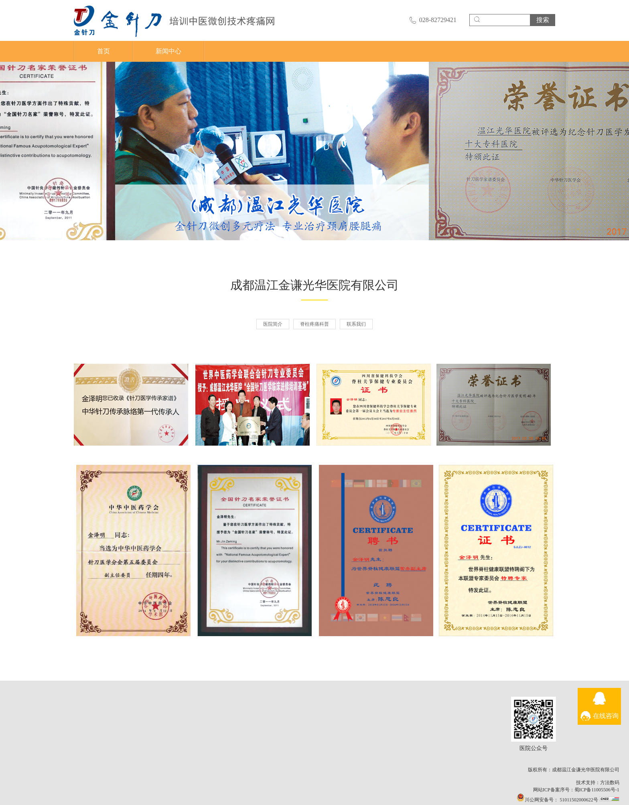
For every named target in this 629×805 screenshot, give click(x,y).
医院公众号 (550, 719)
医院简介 (272, 324)
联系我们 (356, 324)
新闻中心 (168, 51)
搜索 (542, 19)
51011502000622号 (595, 800)
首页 (103, 51)
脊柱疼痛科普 (314, 324)
